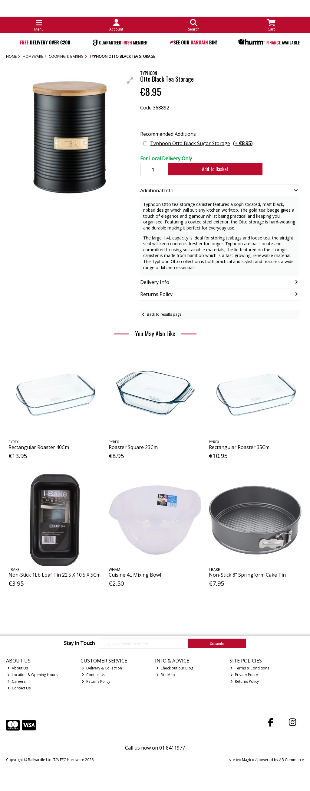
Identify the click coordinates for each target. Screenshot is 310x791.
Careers (16, 681)
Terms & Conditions (249, 668)
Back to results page (164, 314)
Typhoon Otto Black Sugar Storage (201, 143)
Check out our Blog (174, 668)
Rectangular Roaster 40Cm (38, 447)
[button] (130, 80)
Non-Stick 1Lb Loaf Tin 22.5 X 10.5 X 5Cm (54, 574)
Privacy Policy (244, 674)
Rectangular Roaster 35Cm (239, 447)
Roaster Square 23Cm (133, 447)
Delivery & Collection (102, 668)
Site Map (165, 674)
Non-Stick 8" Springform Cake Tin (247, 574)
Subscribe (217, 643)
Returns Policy (96, 681)
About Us (17, 668)
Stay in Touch (79, 643)
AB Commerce (291, 759)
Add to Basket (215, 169)
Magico (248, 759)
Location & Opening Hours (32, 674)
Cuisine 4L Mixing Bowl (135, 574)
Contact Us (19, 688)
